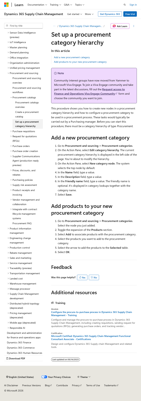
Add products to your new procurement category (80, 61)
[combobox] (23, 25)
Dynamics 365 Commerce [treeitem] (21, 347)
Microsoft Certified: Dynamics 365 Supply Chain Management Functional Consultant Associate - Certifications (91, 337)
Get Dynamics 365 (110, 14)
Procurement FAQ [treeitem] (22, 223)
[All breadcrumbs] (54, 26)
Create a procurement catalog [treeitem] (27, 114)
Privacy (76, 385)
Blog (47, 385)
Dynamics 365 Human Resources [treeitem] (24, 352)
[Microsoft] (6, 4)
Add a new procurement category (72, 57)
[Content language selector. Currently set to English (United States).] (20, 377)
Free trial (130, 14)
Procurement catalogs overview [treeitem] (27, 105)
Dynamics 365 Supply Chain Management (81, 26)
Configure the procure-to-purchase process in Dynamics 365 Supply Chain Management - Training (91, 314)
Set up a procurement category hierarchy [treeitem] (27, 124)
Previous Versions (31, 385)
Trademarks (110, 385)
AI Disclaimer (11, 385)
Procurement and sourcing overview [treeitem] (26, 80)
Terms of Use (93, 385)
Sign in (133, 4)
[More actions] (134, 26)
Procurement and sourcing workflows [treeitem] (26, 90)
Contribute (62, 385)
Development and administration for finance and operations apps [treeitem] (24, 335)
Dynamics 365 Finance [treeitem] (19, 342)
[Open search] (124, 5)
